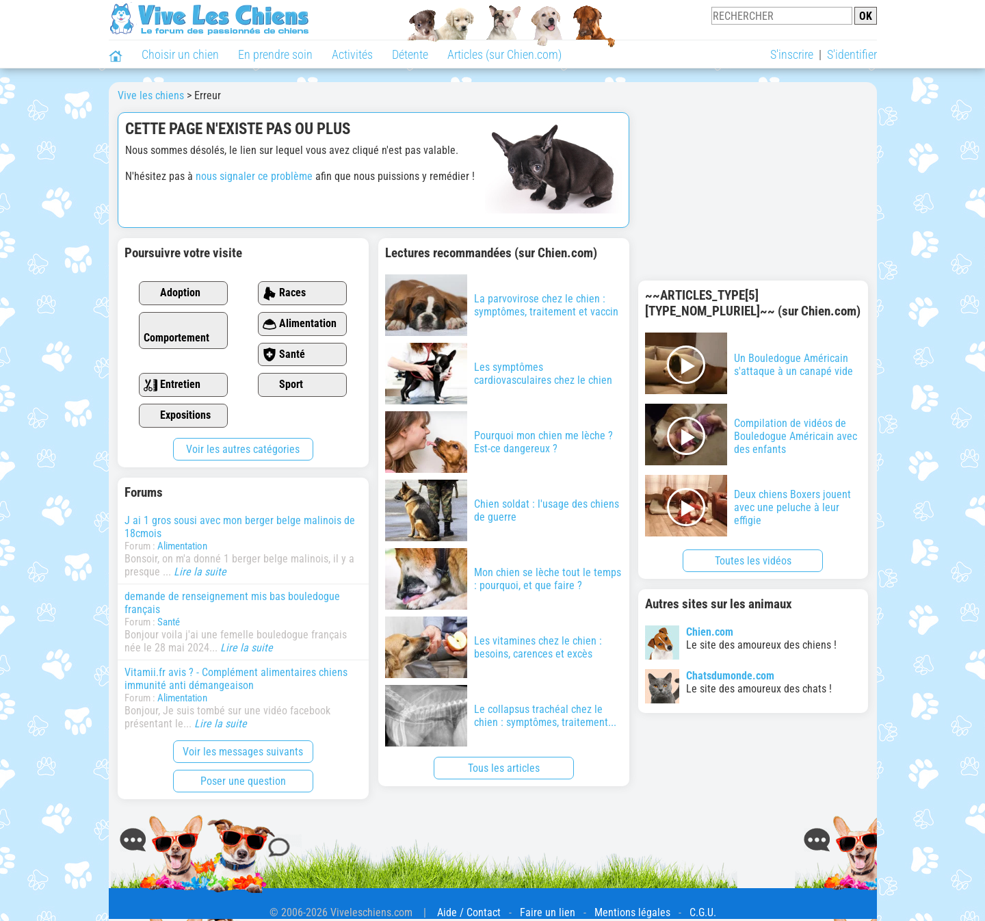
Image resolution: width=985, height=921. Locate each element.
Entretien (172, 385)
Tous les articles (504, 768)
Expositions (177, 415)
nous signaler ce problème (254, 176)
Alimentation (300, 324)
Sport (283, 385)
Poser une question (243, 781)
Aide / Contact (469, 912)
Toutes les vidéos (753, 560)
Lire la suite (200, 571)
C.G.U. (703, 912)
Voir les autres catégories (243, 449)
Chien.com (709, 631)
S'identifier (852, 54)
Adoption (172, 293)
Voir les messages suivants (243, 751)
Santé (284, 355)
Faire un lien (547, 912)
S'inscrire (791, 54)
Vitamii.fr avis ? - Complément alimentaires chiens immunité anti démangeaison (235, 679)
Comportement (176, 330)
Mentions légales (632, 912)
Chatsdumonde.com (730, 675)
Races (284, 293)
